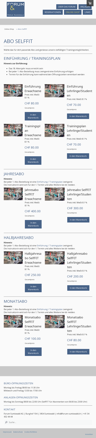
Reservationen (53, 12)
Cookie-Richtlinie (30, 432)
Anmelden (89, 434)
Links (87, 12)
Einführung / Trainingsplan (50, 181)
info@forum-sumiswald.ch (68, 413)
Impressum (7, 432)
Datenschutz (18, 432)
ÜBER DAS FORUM (66, 6)
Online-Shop (73, 12)
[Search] (48, 422)
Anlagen (85, 6)
